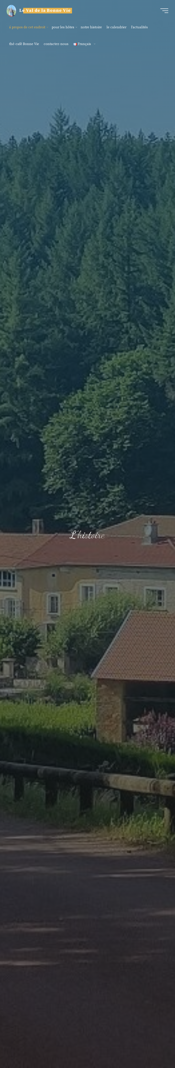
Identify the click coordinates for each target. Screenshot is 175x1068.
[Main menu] (164, 10)
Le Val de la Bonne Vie (45, 10)
